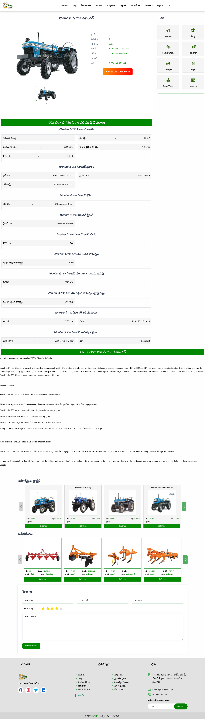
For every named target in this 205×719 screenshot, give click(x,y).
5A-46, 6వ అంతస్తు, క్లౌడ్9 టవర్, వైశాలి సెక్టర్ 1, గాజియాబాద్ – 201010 (169, 678)
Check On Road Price (118, 71)
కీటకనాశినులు (86, 5)
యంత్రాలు (111, 5)
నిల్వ (74, 5)
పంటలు (65, 5)
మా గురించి (119, 689)
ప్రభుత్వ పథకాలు (121, 682)
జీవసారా (99, 5)
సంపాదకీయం (135, 5)
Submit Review (31, 646)
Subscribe (181, 706)
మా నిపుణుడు (120, 686)
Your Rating (27, 608)
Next (185, 559)
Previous (20, 559)
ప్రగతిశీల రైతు (120, 678)
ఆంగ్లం (160, 5)
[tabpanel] (46, 93)
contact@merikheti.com (160, 689)
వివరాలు (42, 579)
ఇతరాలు (149, 5)
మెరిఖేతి (81, 695)
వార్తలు (123, 5)
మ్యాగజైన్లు (118, 675)
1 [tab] (46, 103)
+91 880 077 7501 (158, 694)
